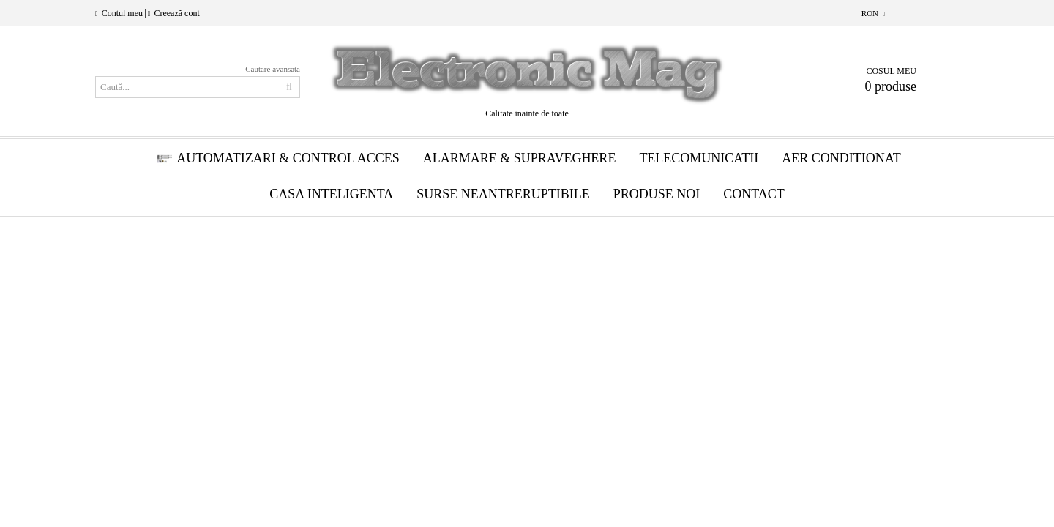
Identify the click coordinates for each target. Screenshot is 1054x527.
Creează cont (176, 13)
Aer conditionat (841, 158)
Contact (754, 194)
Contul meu (122, 13)
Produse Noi (656, 194)
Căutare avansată (272, 68)
